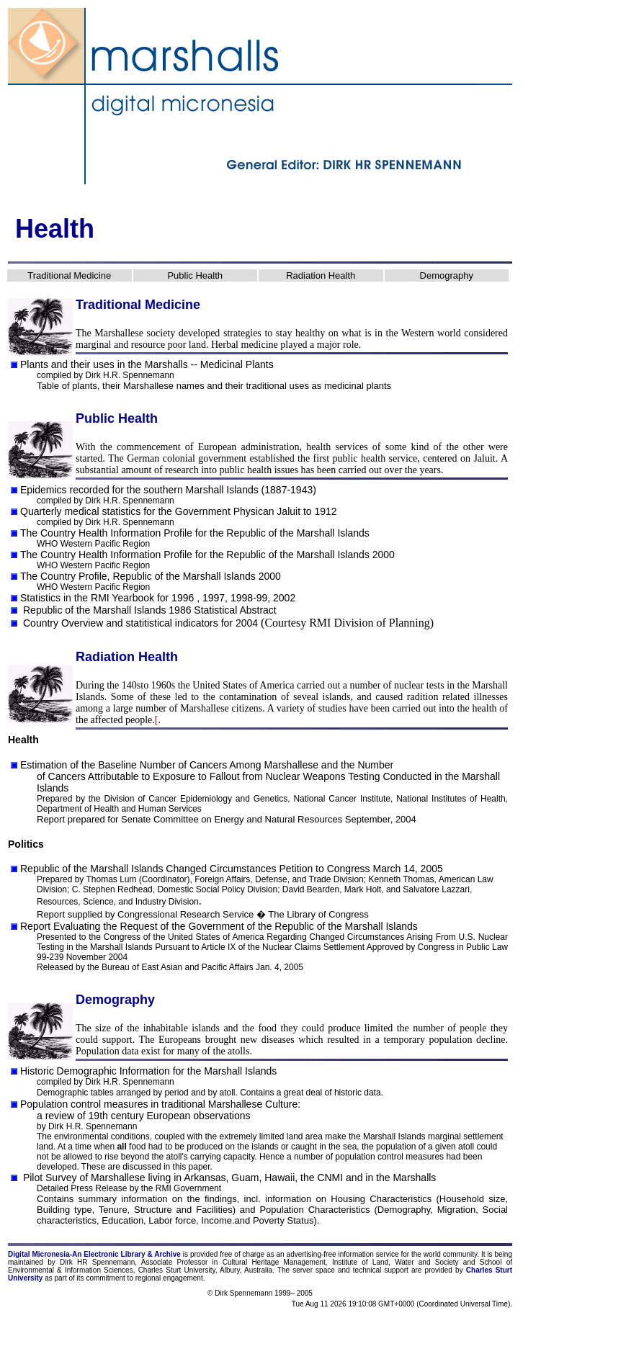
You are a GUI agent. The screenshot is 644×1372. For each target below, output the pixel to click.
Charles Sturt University (176, 1270)
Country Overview (63, 623)
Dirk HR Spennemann (97, 1262)
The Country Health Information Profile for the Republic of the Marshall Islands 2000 (207, 554)
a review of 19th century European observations (144, 1115)
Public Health (195, 275)
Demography (446, 275)
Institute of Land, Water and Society (395, 1262)
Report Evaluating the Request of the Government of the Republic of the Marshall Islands (219, 926)
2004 (247, 623)
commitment (105, 1278)
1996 (182, 598)
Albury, (230, 1270)
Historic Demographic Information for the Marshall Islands (148, 1071)
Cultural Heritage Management (274, 1262)
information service (368, 1254)
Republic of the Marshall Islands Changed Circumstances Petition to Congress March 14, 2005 (231, 868)
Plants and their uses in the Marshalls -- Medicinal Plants (147, 364)
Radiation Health (320, 275)
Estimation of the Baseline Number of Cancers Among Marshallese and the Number (206, 765)
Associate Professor (174, 1262)
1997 (213, 598)
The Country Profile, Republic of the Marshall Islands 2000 (150, 576)
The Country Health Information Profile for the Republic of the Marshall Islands (195, 533)
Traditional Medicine (69, 275)
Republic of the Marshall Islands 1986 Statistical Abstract (150, 610)
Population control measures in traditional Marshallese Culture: (160, 1104)
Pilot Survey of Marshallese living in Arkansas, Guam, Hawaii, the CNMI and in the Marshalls (228, 1177)
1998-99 (249, 598)
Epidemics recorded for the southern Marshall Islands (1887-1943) (168, 490)
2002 (284, 598)
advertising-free (313, 1254)
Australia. (259, 1270)
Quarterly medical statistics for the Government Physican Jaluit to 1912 (178, 511)
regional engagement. (170, 1278)
